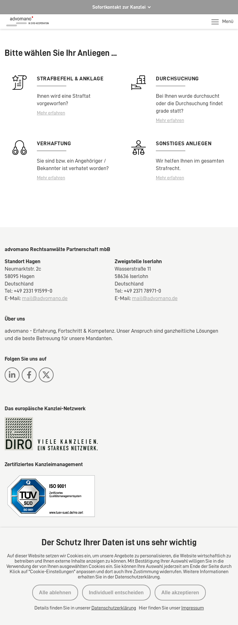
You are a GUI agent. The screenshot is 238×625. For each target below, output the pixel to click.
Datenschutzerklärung (113, 607)
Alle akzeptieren (180, 592)
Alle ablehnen (55, 592)
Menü (222, 22)
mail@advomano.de (45, 298)
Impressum (192, 607)
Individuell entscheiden (116, 592)
